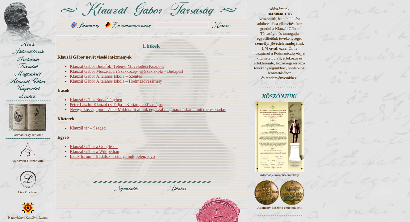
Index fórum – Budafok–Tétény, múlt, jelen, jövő (112, 156)
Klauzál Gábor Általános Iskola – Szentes (106, 76)
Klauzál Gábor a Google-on (94, 146)
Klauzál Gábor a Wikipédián (94, 151)
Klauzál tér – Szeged (88, 128)
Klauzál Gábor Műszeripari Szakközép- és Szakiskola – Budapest (126, 71)
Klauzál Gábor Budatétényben (96, 99)
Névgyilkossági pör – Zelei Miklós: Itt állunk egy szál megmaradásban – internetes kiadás (148, 109)
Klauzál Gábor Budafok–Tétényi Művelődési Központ (117, 66)
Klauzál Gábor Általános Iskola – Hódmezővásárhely (116, 81)
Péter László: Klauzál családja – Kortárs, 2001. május (116, 104)
